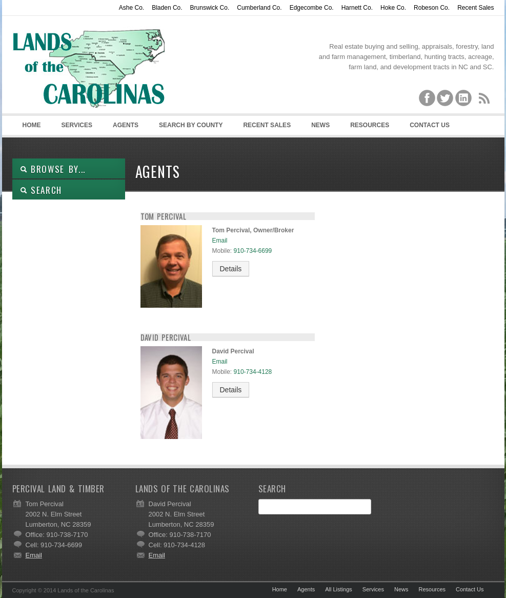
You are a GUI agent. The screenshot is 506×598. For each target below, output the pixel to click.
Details (231, 269)
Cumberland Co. (259, 7)
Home (32, 125)
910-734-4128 (253, 371)
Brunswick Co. (210, 7)
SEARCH (41, 190)
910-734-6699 (253, 250)
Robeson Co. (432, 7)
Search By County (190, 125)
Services (77, 125)
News (320, 125)
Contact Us (430, 125)
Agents (125, 125)
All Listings (338, 589)
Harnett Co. (357, 7)
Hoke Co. (393, 7)
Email (220, 240)
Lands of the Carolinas (89, 67)
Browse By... (53, 169)
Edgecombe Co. (312, 7)
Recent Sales (475, 7)
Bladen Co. (167, 7)
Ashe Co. (131, 7)
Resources (369, 125)
